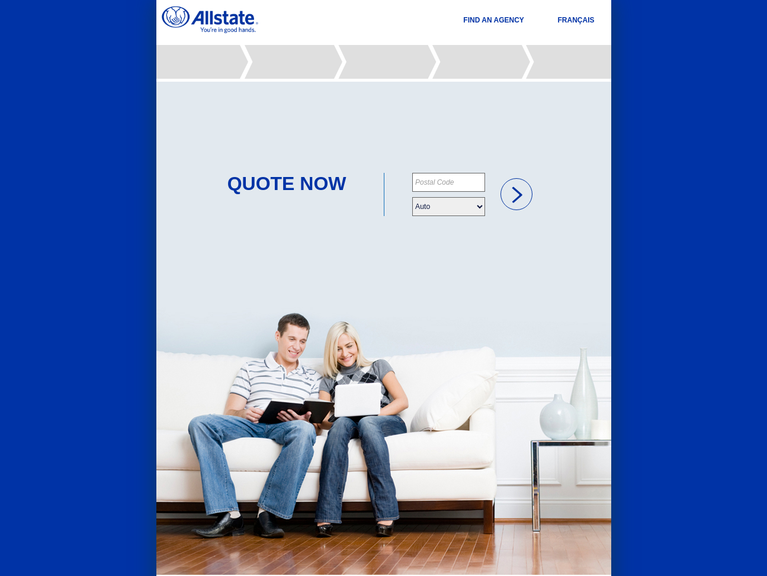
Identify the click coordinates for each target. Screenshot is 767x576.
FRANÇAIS (576, 20)
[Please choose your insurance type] (448, 206)
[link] (516, 194)
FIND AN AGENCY (493, 20)
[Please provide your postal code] (448, 182)
